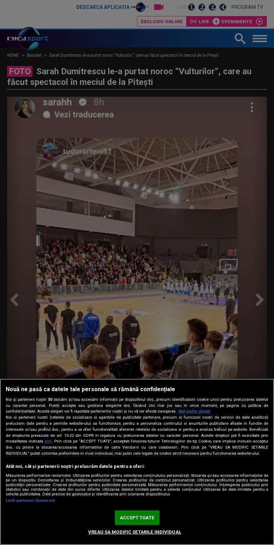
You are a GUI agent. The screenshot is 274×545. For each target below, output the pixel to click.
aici (48, 441)
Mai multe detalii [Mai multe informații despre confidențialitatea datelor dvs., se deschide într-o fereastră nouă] (194, 411)
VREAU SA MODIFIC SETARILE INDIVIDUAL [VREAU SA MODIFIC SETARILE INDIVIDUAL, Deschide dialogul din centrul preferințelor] (134, 532)
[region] (137, 462)
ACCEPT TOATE (137, 517)
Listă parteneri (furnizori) (30, 500)
